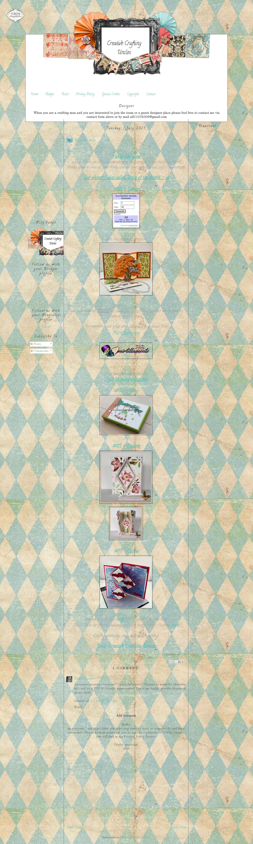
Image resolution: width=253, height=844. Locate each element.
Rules (65, 94)
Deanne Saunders (85, 678)
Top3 (175, 657)
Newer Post (73, 827)
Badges (49, 94)
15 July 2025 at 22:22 (111, 678)
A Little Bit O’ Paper (103, 701)
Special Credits (111, 94)
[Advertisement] (46, 167)
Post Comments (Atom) (136, 837)
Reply (78, 707)
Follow (45, 327)
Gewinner (157, 657)
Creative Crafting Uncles (124, 48)
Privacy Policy (85, 94)
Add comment (126, 715)
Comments (39, 351)
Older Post (179, 827)
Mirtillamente (125, 333)
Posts (35, 344)
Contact (150, 94)
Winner (181, 657)
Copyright (133, 94)
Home (34, 94)
